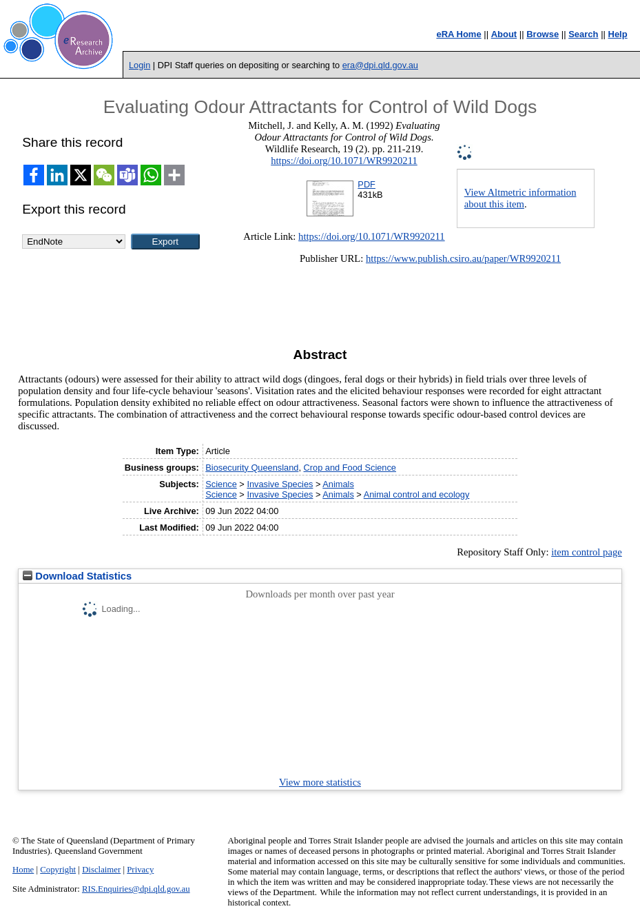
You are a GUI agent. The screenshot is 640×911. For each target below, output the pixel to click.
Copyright (58, 869)
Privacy (140, 869)
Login (139, 65)
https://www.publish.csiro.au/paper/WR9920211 (463, 258)
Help (618, 34)
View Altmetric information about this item (520, 198)
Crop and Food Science (350, 467)
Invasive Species (280, 484)
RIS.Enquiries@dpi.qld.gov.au (136, 889)
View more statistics (320, 782)
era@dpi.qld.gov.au (380, 65)
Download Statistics (77, 576)
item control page (586, 551)
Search (583, 34)
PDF (366, 184)
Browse (542, 34)
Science (221, 484)
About (504, 34)
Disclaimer (101, 869)
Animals (338, 484)
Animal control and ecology (417, 494)
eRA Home (458, 34)
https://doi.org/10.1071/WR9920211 (344, 160)
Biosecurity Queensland (251, 467)
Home (23, 869)
